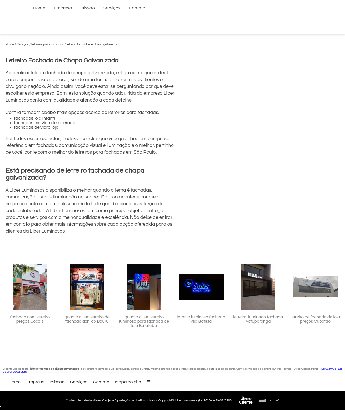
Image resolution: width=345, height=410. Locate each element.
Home (39, 8)
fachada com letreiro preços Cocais (30, 319)
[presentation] (170, 345)
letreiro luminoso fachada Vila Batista (201, 319)
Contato (137, 8)
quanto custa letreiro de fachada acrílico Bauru (87, 319)
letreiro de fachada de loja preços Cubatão (315, 319)
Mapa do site (128, 382)
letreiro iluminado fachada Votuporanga (258, 319)
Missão (88, 8)
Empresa (63, 8)
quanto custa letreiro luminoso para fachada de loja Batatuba (144, 321)
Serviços (112, 8)
